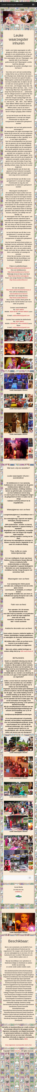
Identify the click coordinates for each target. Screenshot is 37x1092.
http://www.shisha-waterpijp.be (18, 276)
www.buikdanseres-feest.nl (18, 294)
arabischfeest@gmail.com (21, 315)
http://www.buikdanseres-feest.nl (18, 272)
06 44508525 (24, 323)
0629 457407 (14, 311)
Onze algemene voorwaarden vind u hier (18, 1045)
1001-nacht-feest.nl (26, 651)
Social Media (18, 887)
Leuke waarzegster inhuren (12, 5)
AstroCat (17, 1051)
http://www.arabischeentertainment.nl (18, 268)
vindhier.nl (18, 891)
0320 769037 (20, 309)
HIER (26, 1039)
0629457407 (14, 323)
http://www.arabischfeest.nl (19, 280)
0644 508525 (24, 311)
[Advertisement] (18, 1073)
